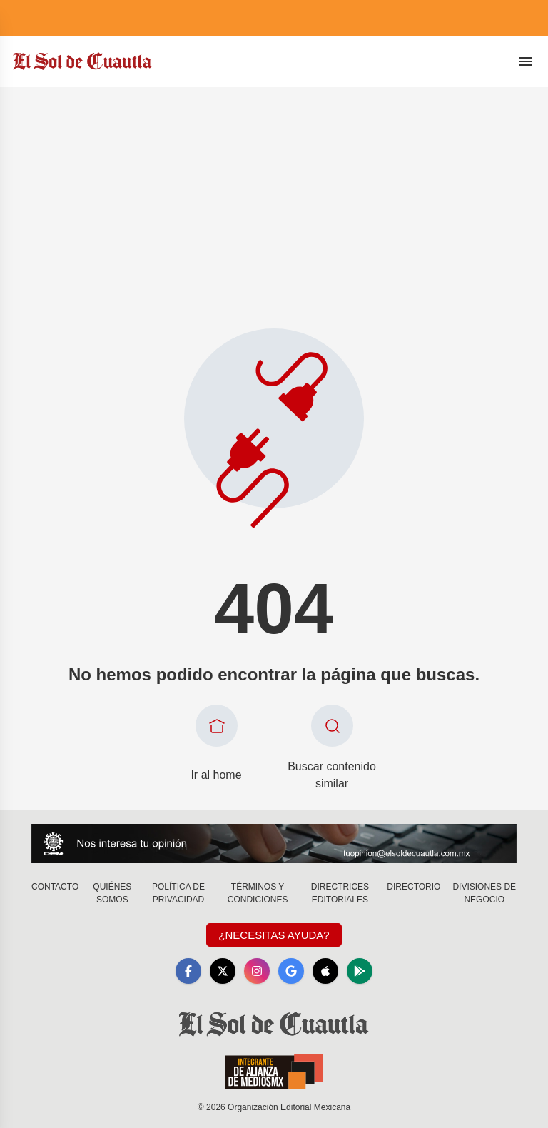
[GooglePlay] (359, 971)
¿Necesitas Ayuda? (273, 935)
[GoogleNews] (291, 971)
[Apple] (325, 971)
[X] (222, 971)
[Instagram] (257, 971)
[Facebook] (188, 971)
